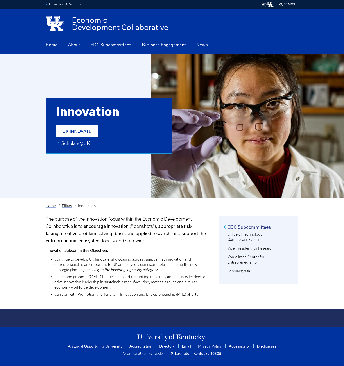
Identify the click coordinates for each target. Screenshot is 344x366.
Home (51, 44)
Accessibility (239, 346)
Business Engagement (164, 44)
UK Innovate (77, 131)
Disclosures (266, 346)
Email (186, 346)
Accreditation (140, 346)
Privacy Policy (210, 346)
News (202, 44)
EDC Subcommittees (111, 44)
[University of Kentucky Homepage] (172, 337)
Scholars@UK (75, 143)
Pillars (67, 206)
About (74, 44)
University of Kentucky (65, 4)
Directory (167, 346)
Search (290, 4)
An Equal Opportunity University (95, 346)
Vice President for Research (251, 248)
